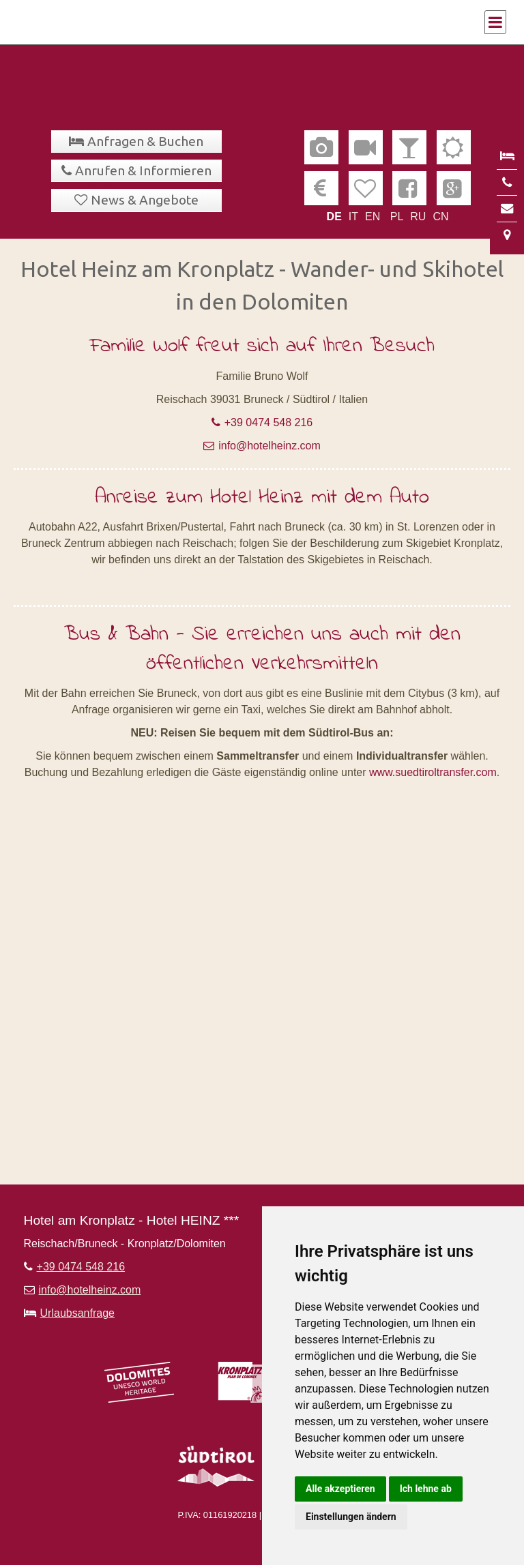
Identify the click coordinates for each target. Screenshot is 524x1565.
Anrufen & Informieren (143, 170)
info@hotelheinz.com (269, 445)
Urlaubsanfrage (77, 1313)
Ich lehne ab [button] (426, 1488)
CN (440, 216)
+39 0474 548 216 (268, 422)
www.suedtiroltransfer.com (433, 772)
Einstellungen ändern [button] (351, 1516)
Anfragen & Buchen (145, 141)
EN (372, 216)
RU (418, 216)
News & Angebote (145, 199)
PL (397, 216)
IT (353, 216)
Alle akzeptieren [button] (340, 1488)
